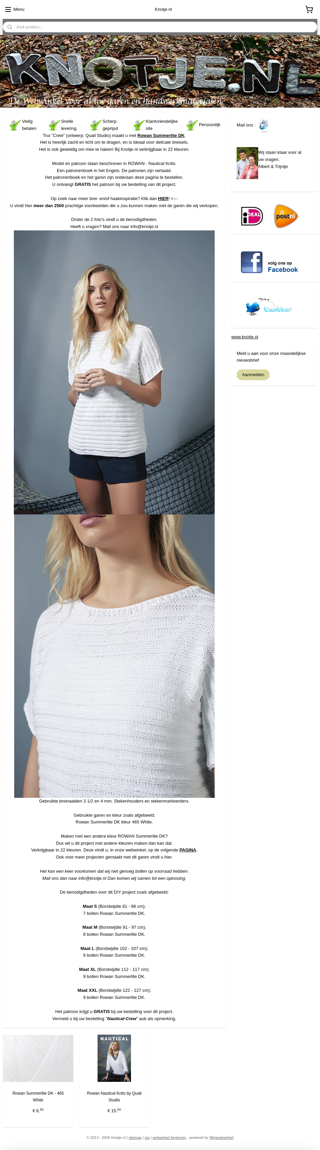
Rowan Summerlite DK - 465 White (38, 1096)
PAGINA (188, 850)
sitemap (135, 1137)
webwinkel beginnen (169, 1137)
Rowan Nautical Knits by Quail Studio (114, 1096)
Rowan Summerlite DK (160, 135)
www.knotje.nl (244, 336)
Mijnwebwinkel (222, 1137)
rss (147, 1137)
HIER (163, 198)
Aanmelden (253, 374)
